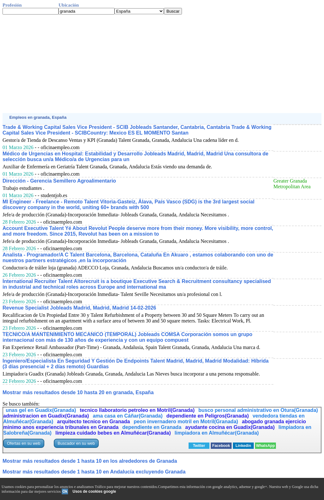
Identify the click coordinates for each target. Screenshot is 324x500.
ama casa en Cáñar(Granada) (128, 416)
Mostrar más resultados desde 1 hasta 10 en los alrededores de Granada (90, 461)
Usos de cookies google (94, 491)
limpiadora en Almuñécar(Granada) (217, 433)
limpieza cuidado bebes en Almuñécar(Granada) (113, 433)
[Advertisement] (162, 64)
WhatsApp (265, 445)
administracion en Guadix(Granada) (46, 416)
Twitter (199, 445)
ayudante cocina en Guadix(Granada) (230, 427)
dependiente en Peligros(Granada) (207, 416)
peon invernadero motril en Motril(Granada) (186, 421)
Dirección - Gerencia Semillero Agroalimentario (59, 181)
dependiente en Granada (152, 427)
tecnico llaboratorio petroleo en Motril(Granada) (137, 410)
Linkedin (243, 445)
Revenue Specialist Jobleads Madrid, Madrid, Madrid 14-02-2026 (79, 307)
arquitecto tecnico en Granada (93, 421)
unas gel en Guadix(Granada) (41, 410)
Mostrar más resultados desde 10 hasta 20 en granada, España (78, 392)
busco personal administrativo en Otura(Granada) (258, 410)
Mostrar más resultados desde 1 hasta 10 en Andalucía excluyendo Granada (94, 471)
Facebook (221, 445)
